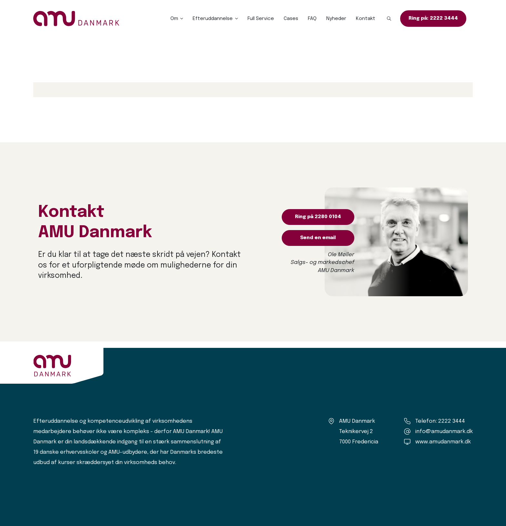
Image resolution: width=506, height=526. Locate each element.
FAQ (312, 18)
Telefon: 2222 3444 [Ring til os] (440, 421)
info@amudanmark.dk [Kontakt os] (444, 431)
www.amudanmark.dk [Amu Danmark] (443, 442)
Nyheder (336, 18)
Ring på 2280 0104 (318, 216)
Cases (291, 18)
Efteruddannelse (213, 18)
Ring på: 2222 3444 (433, 18)
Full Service (261, 18)
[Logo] (76, 18)
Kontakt (365, 18)
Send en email (318, 237)
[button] (389, 18)
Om (174, 18)
